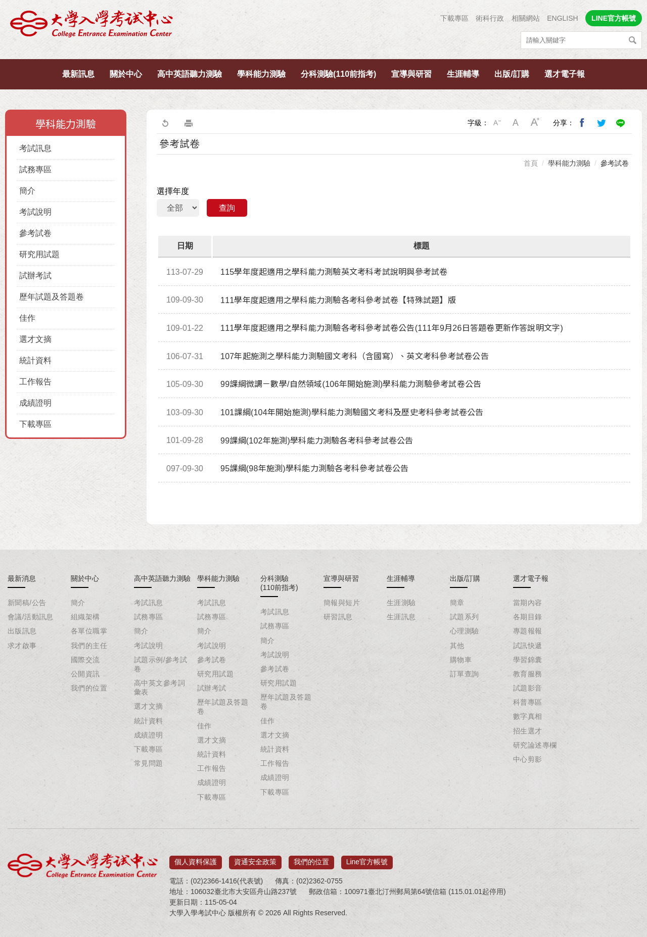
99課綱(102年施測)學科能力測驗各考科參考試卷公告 (316, 440)
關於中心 (126, 74)
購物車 (461, 660)
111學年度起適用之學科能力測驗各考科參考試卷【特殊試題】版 (338, 300)
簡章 (457, 603)
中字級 (516, 123)
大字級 (535, 123)
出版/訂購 (511, 74)
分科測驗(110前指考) (338, 74)
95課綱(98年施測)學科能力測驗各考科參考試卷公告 (314, 468)
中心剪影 (527, 759)
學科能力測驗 (261, 74)
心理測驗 (464, 631)
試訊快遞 (527, 646)
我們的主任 (89, 646)
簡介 (27, 190)
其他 (457, 646)
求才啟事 (22, 646)
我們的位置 (89, 688)
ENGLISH (562, 18)
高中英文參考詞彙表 (159, 687)
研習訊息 (338, 617)
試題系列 (464, 617)
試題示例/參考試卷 (160, 664)
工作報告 (35, 381)
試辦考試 (35, 275)
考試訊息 (35, 148)
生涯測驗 (401, 603)
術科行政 (490, 18)
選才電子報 (564, 74)
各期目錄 (527, 617)
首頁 (531, 163)
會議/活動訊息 (31, 617)
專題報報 (527, 631)
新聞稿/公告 (27, 603)
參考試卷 (35, 233)
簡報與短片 (342, 603)
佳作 (27, 318)
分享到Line (621, 123)
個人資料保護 (195, 859)
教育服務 (527, 674)
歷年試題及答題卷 (51, 296)
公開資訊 (85, 674)
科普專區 (527, 702)
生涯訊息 (401, 617)
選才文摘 (35, 339)
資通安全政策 (255, 859)
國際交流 (85, 660)
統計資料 (35, 360)
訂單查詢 (464, 674)
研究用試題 (39, 254)
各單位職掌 (89, 631)
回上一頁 (165, 123)
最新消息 (22, 578)
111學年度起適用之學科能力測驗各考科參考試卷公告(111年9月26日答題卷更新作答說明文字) (391, 328)
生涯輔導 (463, 74)
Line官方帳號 (367, 859)
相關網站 (526, 18)
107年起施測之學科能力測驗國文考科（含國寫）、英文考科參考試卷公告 (354, 356)
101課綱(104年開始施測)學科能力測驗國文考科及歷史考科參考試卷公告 (352, 412)
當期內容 (527, 603)
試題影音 (527, 688)
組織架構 (85, 617)
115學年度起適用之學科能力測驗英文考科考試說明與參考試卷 (334, 272)
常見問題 (148, 763)
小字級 (497, 123)
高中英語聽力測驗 (189, 74)
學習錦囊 (527, 660)
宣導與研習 (411, 74)
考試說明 (35, 212)
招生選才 (527, 731)
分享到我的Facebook (582, 123)
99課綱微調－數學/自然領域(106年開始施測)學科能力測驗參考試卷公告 (350, 384)
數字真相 (527, 716)
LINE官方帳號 (613, 18)
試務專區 (35, 169)
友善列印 (188, 123)
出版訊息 (22, 631)
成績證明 (35, 403)
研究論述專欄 (535, 745)
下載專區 (454, 18)
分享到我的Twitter (601, 123)
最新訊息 (78, 74)
